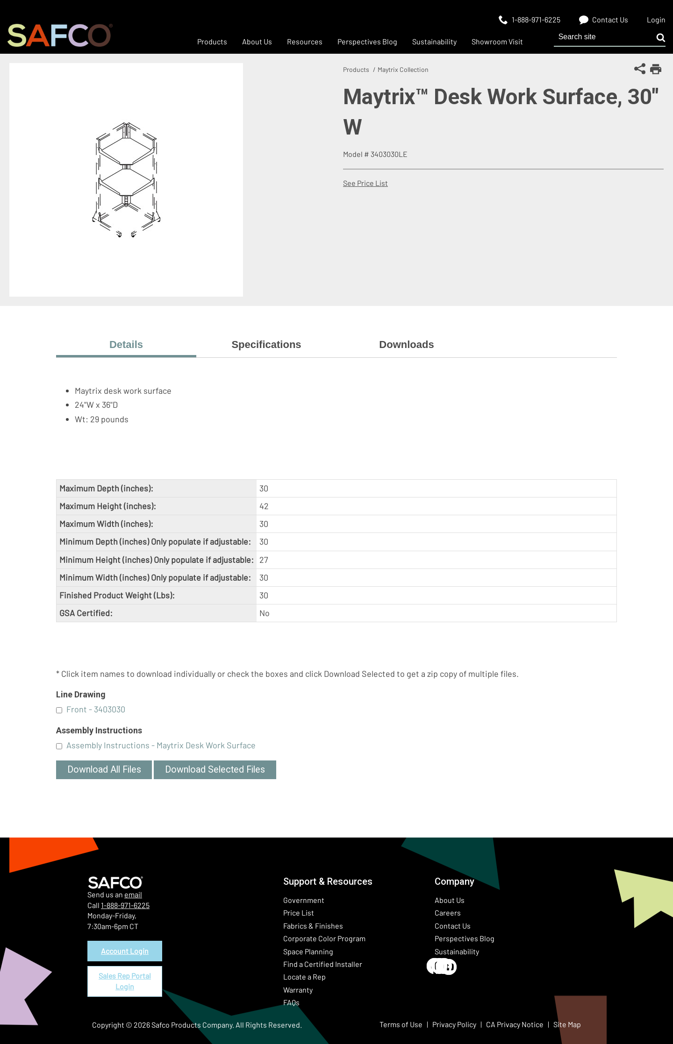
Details (126, 344)
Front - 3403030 (95, 709)
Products (356, 69)
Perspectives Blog (464, 938)
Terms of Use (400, 1024)
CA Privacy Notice (515, 1024)
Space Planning (308, 951)
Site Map (567, 1024)
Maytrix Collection (403, 69)
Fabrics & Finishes (313, 925)
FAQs (291, 1002)
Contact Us (453, 925)
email (133, 894)
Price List (298, 912)
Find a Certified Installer (322, 963)
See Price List (365, 182)
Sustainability (457, 951)
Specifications (266, 344)
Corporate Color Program (324, 938)
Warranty (298, 989)
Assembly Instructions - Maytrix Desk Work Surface (161, 745)
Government (303, 899)
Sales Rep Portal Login (124, 981)
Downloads (406, 344)
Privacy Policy (454, 1024)
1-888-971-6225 (125, 905)
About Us (450, 899)
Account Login (125, 950)
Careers (448, 912)
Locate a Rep (304, 976)
